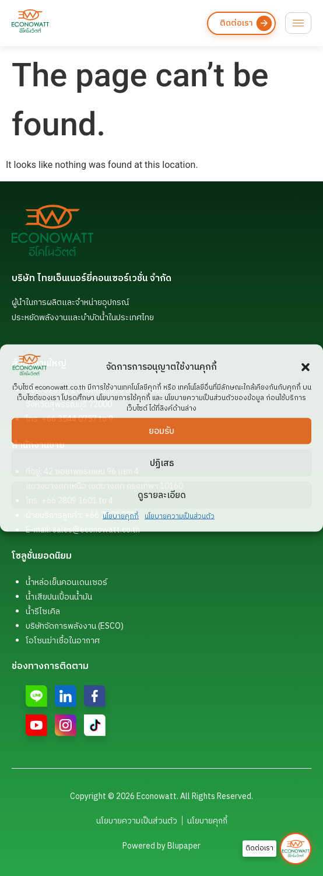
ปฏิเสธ (162, 462)
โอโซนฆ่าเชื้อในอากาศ (63, 640)
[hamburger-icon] (298, 23)
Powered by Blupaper (161, 846)
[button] (305, 367)
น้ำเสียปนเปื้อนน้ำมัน (59, 597)
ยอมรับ (161, 430)
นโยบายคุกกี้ (121, 516)
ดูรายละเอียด (162, 495)
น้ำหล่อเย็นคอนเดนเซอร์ (66, 582)
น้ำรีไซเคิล (43, 611)
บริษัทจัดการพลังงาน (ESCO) (75, 626)
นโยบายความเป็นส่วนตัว (180, 516)
